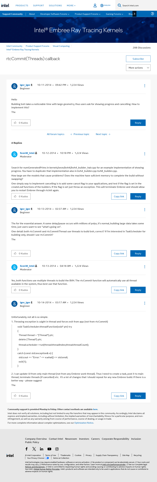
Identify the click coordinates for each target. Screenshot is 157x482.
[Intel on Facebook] (26, 449)
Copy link (119, 196)
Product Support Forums (37, 45)
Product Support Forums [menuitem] (86, 13)
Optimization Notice (83, 422)
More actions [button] (136, 67)
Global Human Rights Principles (47, 468)
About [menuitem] (32, 13)
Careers (95, 438)
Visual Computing (61, 45)
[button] (144, 86)
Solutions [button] (55, 5)
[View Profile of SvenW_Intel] (28, 153)
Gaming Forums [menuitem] (113, 13)
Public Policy (32, 442)
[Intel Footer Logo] (10, 455)
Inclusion (136, 438)
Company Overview (36, 438)
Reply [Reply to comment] (138, 196)
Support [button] (38, 5)
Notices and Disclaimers (35, 466)
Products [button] (22, 5)
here (95, 409)
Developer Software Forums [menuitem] (53, 13)
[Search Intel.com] (139, 5)
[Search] (119, 5)
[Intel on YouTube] (49, 449)
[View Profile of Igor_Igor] (26, 85)
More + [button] (71, 5)
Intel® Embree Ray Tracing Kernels (22, 49)
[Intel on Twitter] (34, 449)
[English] (105, 5)
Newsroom (71, 438)
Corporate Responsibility (115, 438)
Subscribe (138, 58)
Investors (84, 438)
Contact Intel (56, 438)
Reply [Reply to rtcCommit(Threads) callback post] (138, 122)
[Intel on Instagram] (56, 449)
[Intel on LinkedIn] (41, 449)
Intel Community (14, 45)
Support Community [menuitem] (12, 13)
